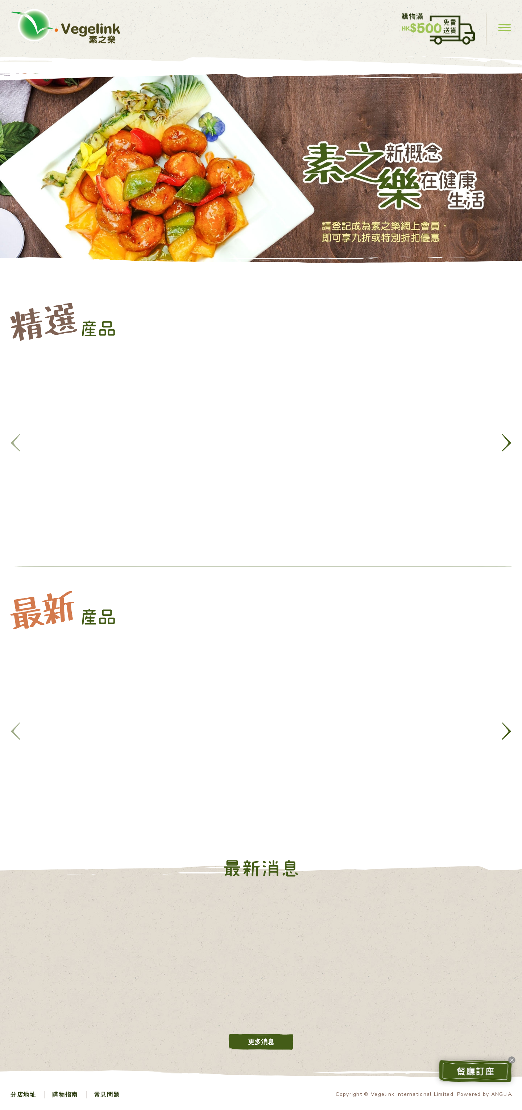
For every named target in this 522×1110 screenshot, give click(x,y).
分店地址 (23, 1094)
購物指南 (65, 1094)
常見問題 (107, 1094)
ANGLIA (501, 1094)
